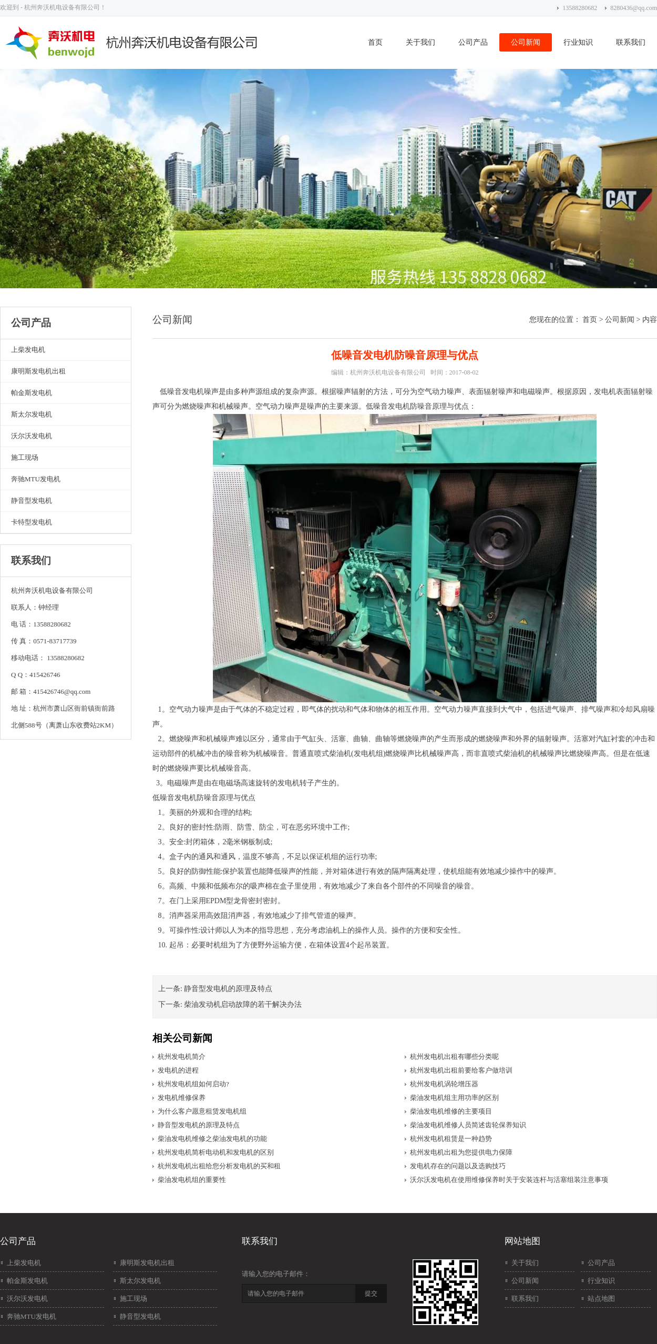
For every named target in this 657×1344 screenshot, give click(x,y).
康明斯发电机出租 (38, 371)
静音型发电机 (31, 500)
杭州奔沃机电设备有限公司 (388, 372)
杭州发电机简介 (182, 1056)
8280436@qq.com (633, 8)
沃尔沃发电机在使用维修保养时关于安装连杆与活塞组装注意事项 (509, 1180)
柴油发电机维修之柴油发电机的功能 (212, 1139)
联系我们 (630, 42)
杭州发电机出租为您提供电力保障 (461, 1152)
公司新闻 (525, 42)
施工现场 (24, 457)
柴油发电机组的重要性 (192, 1180)
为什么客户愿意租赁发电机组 (202, 1111)
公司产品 (473, 42)
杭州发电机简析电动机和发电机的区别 (216, 1152)
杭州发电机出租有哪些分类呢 (454, 1056)
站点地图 (601, 1298)
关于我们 (420, 42)
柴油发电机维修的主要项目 (451, 1111)
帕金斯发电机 (31, 393)
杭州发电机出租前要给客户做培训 (461, 1070)
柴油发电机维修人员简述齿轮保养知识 (468, 1125)
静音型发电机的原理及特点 (228, 989)
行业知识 (578, 42)
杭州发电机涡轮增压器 (444, 1084)
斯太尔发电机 (31, 414)
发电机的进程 (178, 1070)
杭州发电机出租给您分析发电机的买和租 (219, 1166)
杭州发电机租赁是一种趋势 (451, 1139)
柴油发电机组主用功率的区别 (454, 1098)
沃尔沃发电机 (31, 436)
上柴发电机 (28, 349)
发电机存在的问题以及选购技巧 (458, 1166)
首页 (375, 42)
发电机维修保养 (182, 1098)
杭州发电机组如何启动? (193, 1084)
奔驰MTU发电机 (35, 479)
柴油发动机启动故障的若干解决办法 (243, 1004)
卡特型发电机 (31, 522)
